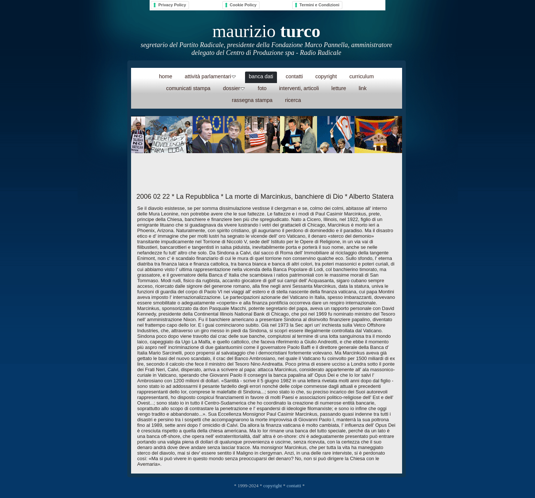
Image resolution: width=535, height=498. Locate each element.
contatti (294, 485)
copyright (272, 485)
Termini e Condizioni (319, 5)
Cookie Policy (243, 5)
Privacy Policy (172, 5)
